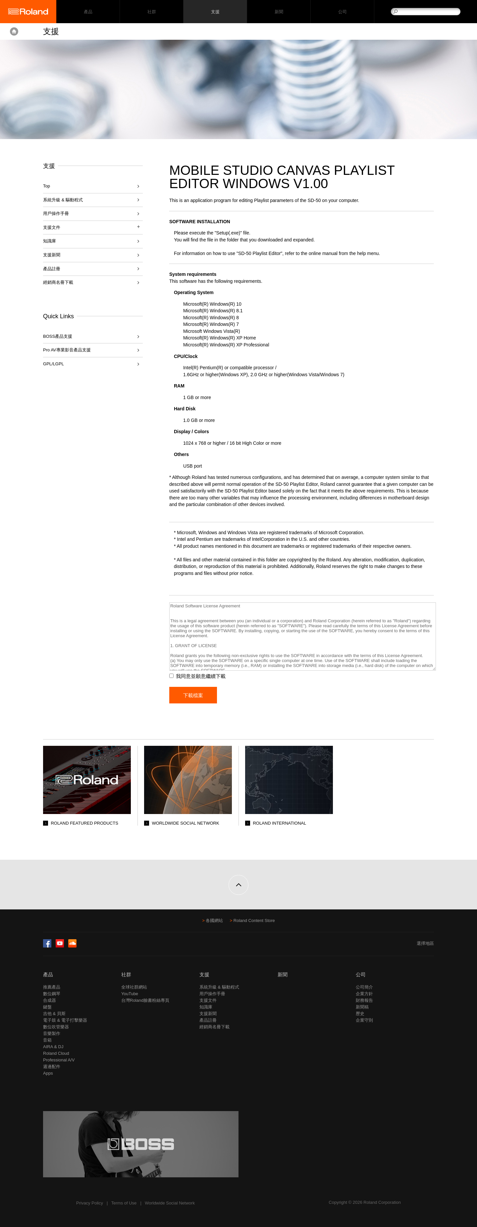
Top (46, 185)
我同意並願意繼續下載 (201, 676)
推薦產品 (51, 987)
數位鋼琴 (51, 993)
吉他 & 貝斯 (54, 1013)
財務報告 (364, 1000)
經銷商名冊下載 (58, 282)
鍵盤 (47, 1006)
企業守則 (364, 1020)
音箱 (47, 1040)
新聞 (279, 11)
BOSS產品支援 (57, 336)
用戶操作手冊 (56, 213)
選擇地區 (425, 943)
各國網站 (214, 920)
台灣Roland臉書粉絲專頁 (145, 1000)
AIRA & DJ (53, 1046)
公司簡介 (364, 987)
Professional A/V (59, 1059)
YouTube (129, 993)
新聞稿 (362, 1006)
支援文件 (208, 1000)
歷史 (360, 1013)
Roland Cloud (56, 1053)
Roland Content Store (254, 920)
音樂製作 (51, 1033)
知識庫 (49, 240)
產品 (48, 974)
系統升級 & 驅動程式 (63, 199)
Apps (48, 1073)
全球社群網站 (134, 987)
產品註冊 (51, 268)
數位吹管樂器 (56, 1026)
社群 (151, 11)
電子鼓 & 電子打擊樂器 (65, 1020)
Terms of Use (124, 1203)
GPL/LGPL (53, 363)
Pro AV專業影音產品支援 (67, 349)
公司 (342, 11)
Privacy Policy (89, 1203)
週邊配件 (51, 1066)
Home (14, 31)
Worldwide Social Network (170, 1203)
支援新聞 (51, 254)
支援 (215, 11)
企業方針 (364, 993)
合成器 (49, 1000)
